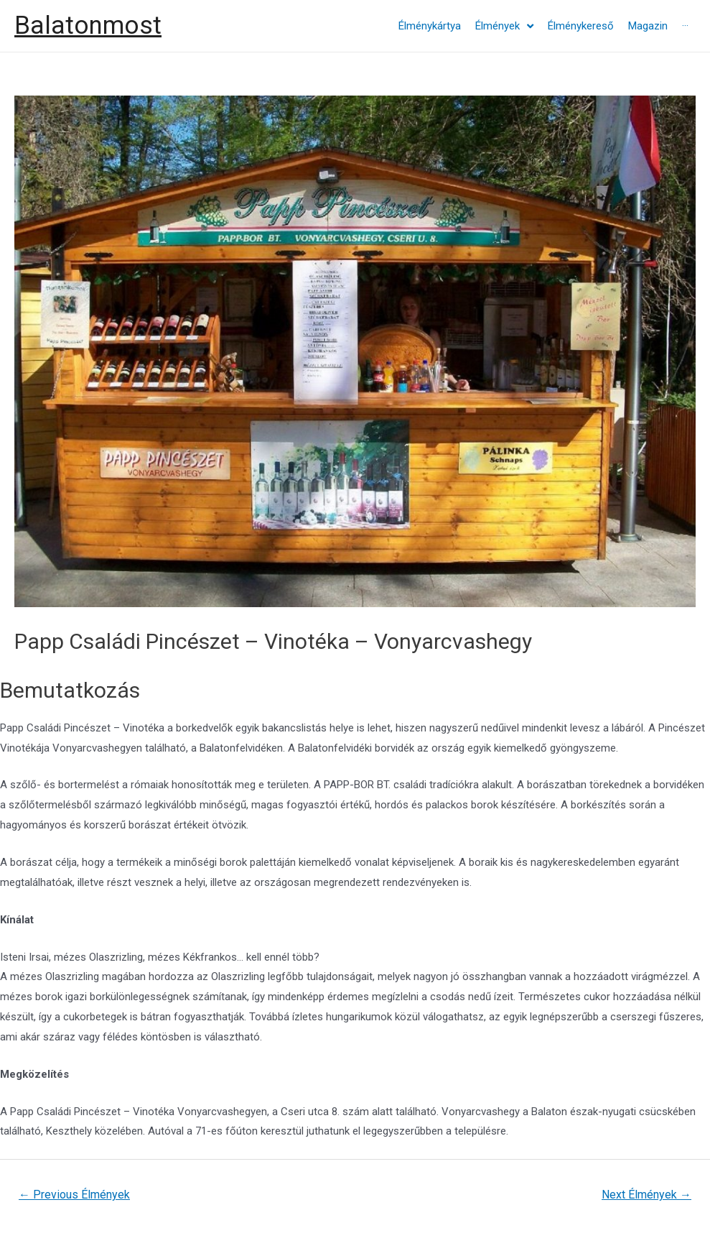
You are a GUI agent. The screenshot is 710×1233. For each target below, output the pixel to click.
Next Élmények (646, 1194)
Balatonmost (88, 25)
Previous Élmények (74, 1194)
